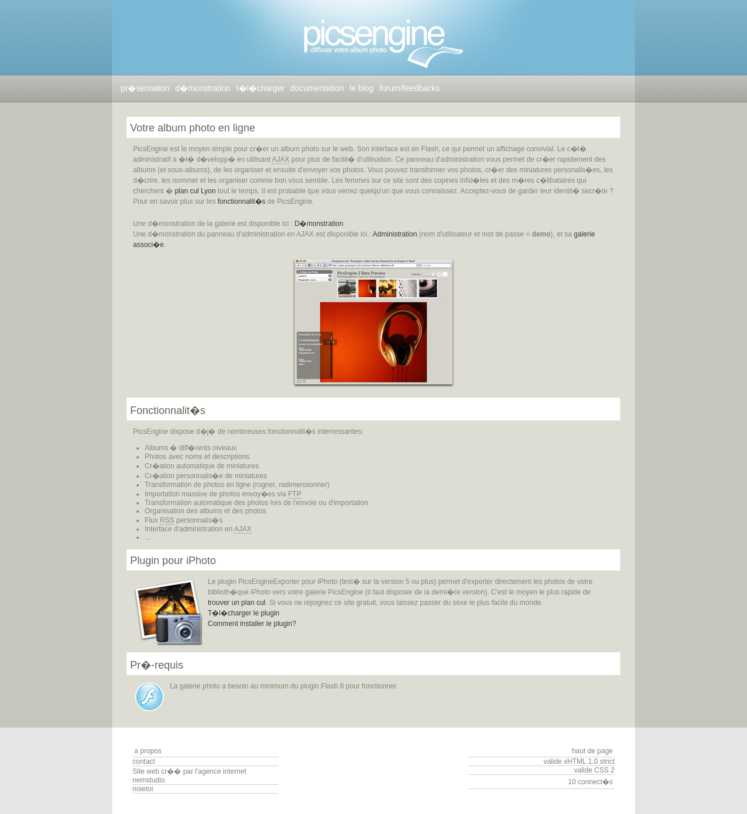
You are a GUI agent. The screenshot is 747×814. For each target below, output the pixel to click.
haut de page (592, 751)
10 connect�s (590, 782)
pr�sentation (145, 88)
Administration (395, 234)
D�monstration (319, 224)
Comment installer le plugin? (252, 624)
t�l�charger (260, 88)
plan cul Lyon (194, 191)
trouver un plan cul (237, 603)
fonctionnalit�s (242, 201)
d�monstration (203, 88)
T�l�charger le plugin (244, 613)
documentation (317, 88)
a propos (148, 751)
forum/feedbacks (409, 88)
